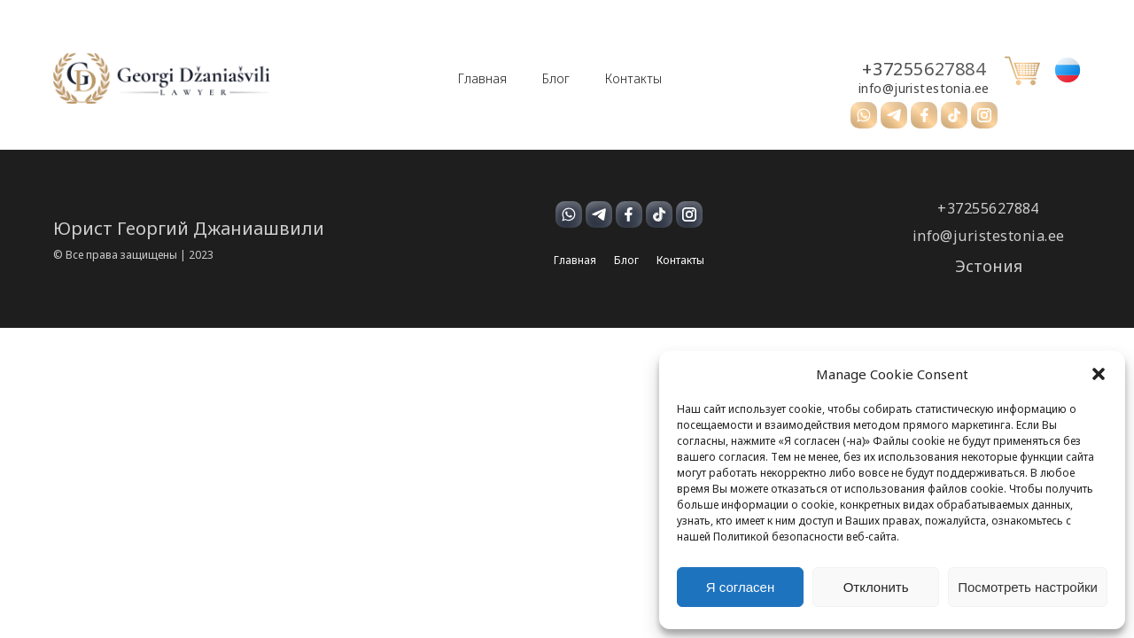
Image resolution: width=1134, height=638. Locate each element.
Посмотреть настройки (1028, 587)
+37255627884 (923, 69)
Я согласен (740, 587)
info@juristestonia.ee (924, 89)
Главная (482, 79)
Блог (556, 79)
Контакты (633, 79)
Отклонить (876, 587)
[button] (1098, 374)
